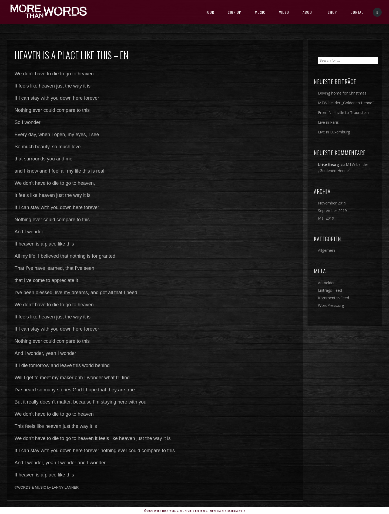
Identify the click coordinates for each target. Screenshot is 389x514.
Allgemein (326, 250)
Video (284, 12)
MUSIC (260, 12)
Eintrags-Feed (330, 290)
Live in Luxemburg (334, 132)
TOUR (209, 12)
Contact (358, 12)
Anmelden (327, 282)
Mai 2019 (326, 218)
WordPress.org (331, 305)
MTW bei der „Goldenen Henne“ (346, 102)
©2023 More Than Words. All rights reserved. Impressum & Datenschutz (194, 511)
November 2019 (332, 203)
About (308, 12)
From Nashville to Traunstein (343, 112)
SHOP (332, 12)
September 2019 (332, 210)
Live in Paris (328, 122)
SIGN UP (234, 12)
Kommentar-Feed (333, 297)
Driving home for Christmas (342, 93)
